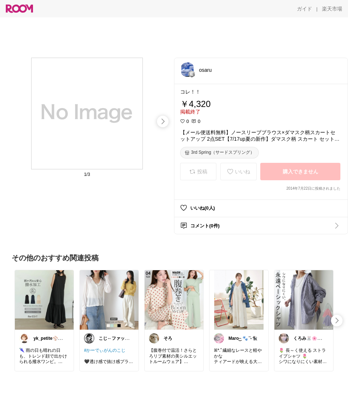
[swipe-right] (163, 121)
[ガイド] (304, 8)
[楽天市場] (332, 8)
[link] (44, 299)
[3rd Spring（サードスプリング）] (219, 152)
